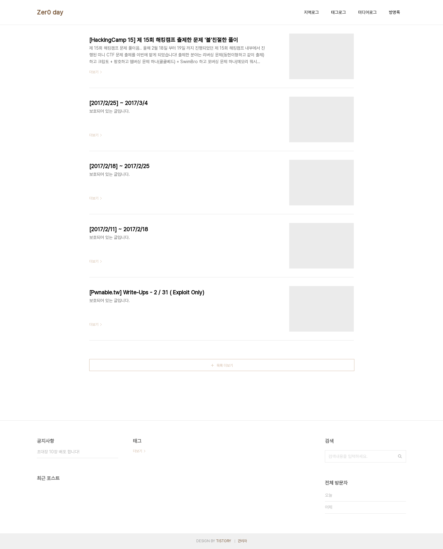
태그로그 (338, 12)
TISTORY (223, 541)
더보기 (137, 451)
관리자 (242, 541)
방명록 (394, 12)
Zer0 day (50, 12)
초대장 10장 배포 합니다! (58, 451)
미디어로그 (367, 12)
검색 (400, 456)
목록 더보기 (225, 365)
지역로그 (311, 12)
